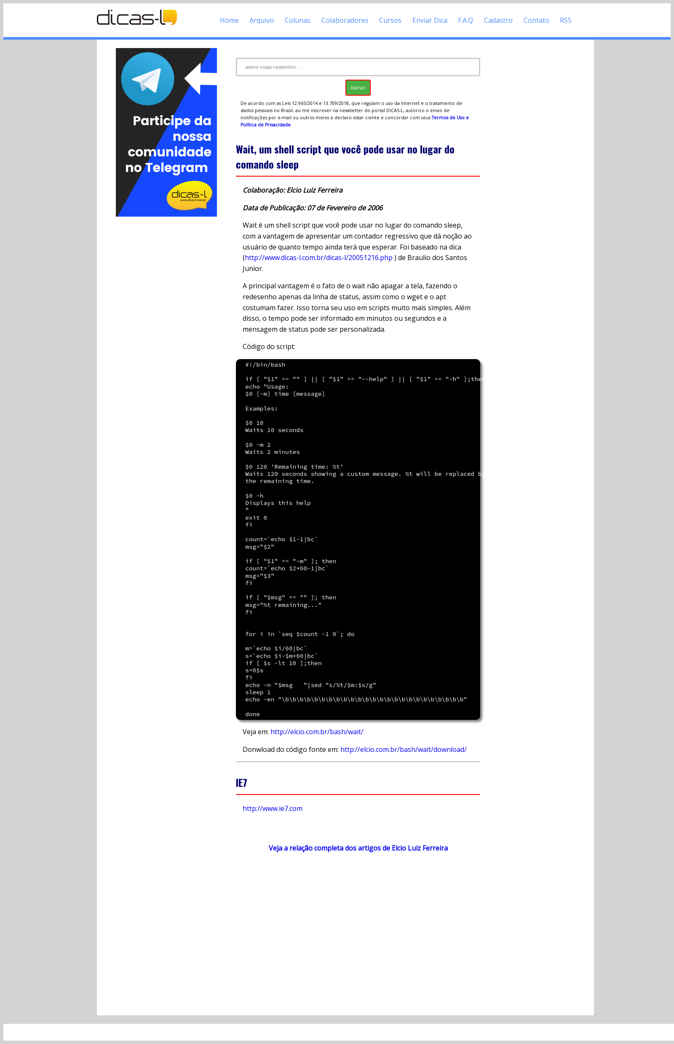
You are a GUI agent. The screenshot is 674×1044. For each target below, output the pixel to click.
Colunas (297, 20)
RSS (566, 20)
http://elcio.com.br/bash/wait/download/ (403, 749)
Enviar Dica (429, 20)
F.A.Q (465, 20)
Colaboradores (345, 20)
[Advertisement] (166, 344)
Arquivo (261, 20)
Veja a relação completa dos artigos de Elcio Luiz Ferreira (358, 848)
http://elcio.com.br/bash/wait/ (317, 731)
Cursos (390, 20)
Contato (536, 20)
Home (229, 20)
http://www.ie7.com (272, 808)
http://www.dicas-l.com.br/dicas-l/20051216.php (319, 257)
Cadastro (498, 20)
